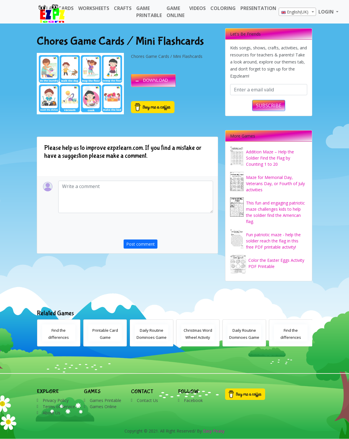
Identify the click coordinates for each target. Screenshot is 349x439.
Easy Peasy (214, 431)
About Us (51, 412)
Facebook (193, 400)
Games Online (103, 406)
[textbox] (297, 12)
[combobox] (297, 12)
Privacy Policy (56, 400)
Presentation (258, 8)
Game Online (176, 12)
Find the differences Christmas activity (58, 337)
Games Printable (105, 400)
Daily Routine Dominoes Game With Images (244, 337)
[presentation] (168, 228)
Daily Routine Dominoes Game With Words (152, 337)
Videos (197, 8)
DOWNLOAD (155, 80)
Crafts (123, 8)
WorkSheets (93, 8)
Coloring (223, 8)
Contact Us (147, 400)
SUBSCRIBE (268, 105)
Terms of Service (59, 406)
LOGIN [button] (326, 12)
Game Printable (149, 12)
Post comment (140, 244)
